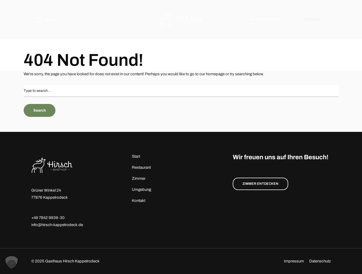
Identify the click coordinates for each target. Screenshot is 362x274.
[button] (11, 262)
